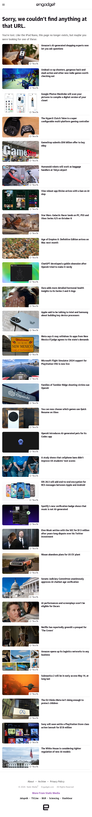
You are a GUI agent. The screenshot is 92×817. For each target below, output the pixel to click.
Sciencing (54, 798)
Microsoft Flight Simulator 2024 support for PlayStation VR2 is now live (64, 362)
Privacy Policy (57, 782)
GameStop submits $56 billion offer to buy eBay (63, 144)
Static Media (32, 787)
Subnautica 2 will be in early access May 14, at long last (65, 677)
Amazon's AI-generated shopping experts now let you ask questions (65, 47)
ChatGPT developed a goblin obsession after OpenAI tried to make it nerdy (63, 265)
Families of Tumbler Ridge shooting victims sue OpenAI (65, 386)
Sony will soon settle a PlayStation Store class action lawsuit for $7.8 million (65, 726)
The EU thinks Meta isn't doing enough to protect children (62, 701)
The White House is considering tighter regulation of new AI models (61, 750)
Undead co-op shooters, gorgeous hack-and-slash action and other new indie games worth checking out (64, 73)
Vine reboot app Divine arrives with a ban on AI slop (65, 192)
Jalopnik (24, 798)
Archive (42, 782)
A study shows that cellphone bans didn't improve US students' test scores (62, 459)
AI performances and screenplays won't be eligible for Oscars (63, 604)
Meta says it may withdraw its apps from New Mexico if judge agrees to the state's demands (65, 338)
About (31, 782)
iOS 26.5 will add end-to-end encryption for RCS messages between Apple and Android (63, 483)
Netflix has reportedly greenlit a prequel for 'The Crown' (63, 629)
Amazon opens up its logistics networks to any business (65, 653)
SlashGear (67, 798)
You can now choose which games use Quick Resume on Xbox (63, 411)
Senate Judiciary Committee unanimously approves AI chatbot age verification (62, 580)
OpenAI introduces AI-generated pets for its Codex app (63, 435)
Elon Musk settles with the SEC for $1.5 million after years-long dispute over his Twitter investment (65, 533)
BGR (44, 798)
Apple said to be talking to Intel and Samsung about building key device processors (64, 314)
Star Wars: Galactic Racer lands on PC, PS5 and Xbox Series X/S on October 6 (65, 217)
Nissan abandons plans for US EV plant (60, 555)
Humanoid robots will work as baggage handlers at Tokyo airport (61, 168)
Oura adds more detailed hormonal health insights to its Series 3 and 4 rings (62, 289)
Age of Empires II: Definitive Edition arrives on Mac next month (65, 241)
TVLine (35, 798)
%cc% (35, 64)
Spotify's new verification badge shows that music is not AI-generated (63, 508)
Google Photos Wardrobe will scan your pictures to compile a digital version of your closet (63, 97)
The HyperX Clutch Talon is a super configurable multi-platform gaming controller (65, 120)
